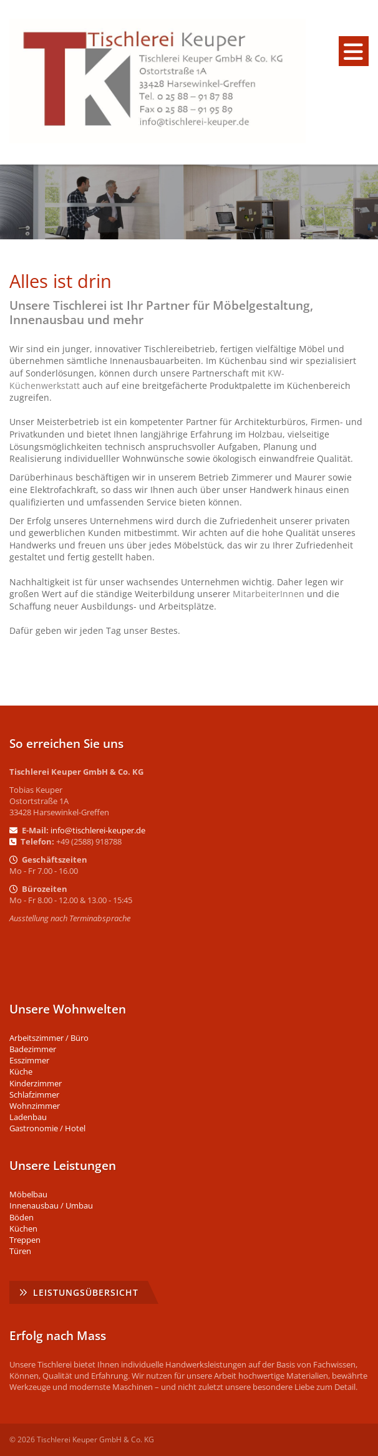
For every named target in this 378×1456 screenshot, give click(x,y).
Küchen (23, 1228)
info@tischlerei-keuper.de (98, 830)
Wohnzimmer (34, 1105)
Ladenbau (28, 1117)
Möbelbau (28, 1194)
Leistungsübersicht (85, 1292)
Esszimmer (29, 1060)
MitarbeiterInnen (268, 594)
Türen (20, 1251)
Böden (21, 1217)
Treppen (25, 1239)
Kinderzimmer (35, 1083)
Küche (20, 1071)
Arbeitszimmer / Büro (49, 1037)
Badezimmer (32, 1049)
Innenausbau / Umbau (51, 1205)
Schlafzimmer (34, 1094)
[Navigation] (354, 51)
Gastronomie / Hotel (47, 1128)
